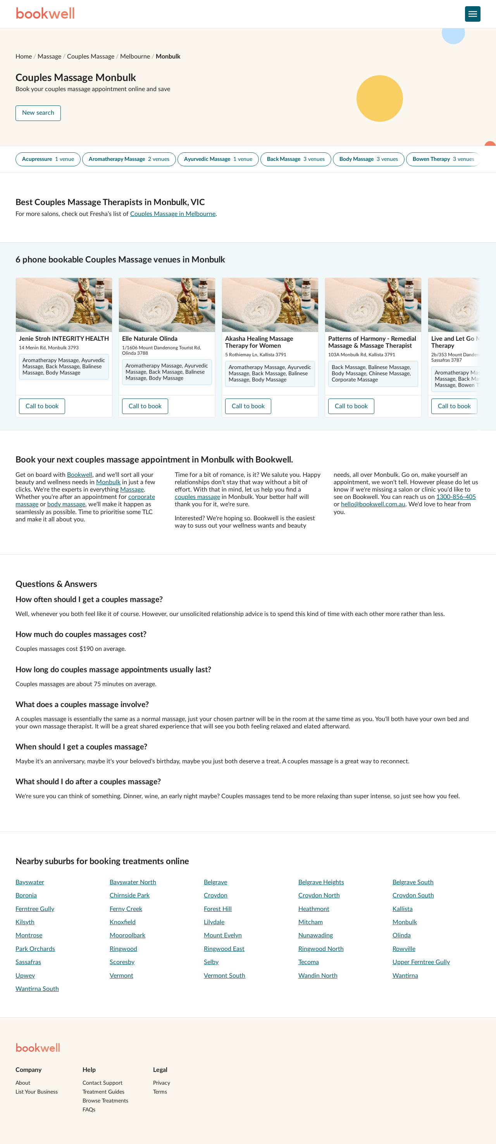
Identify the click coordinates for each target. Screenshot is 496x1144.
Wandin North (318, 976)
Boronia (26, 895)
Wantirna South (37, 989)
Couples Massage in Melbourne (172, 214)
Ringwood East (224, 949)
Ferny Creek (126, 909)
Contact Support (102, 1083)
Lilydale (214, 922)
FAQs (89, 1110)
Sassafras (28, 962)
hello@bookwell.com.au (373, 504)
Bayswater (30, 882)
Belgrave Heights (321, 882)
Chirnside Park (130, 895)
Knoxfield (123, 922)
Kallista (403, 909)
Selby (211, 962)
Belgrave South (413, 882)
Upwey (25, 976)
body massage (66, 504)
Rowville (404, 949)
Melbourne (135, 56)
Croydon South (413, 895)
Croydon (215, 895)
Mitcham (310, 922)
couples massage (197, 497)
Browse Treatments (105, 1101)
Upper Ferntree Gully (421, 962)
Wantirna (405, 976)
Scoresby (122, 962)
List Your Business (37, 1092)
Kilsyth (25, 922)
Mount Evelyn (223, 935)
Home (24, 56)
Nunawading (315, 935)
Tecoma (308, 962)
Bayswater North (133, 882)
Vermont (121, 976)
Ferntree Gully (35, 909)
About (23, 1083)
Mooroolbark (127, 935)
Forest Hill (218, 909)
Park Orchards (35, 949)
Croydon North (319, 895)
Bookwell (79, 475)
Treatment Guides (103, 1092)
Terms (160, 1092)
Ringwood (123, 949)
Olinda (402, 935)
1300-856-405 (456, 497)
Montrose (29, 935)
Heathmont (313, 909)
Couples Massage (90, 56)
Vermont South (224, 976)
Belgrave (215, 882)
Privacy (161, 1083)
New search (38, 113)
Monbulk (168, 56)
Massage (49, 56)
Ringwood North (321, 949)
